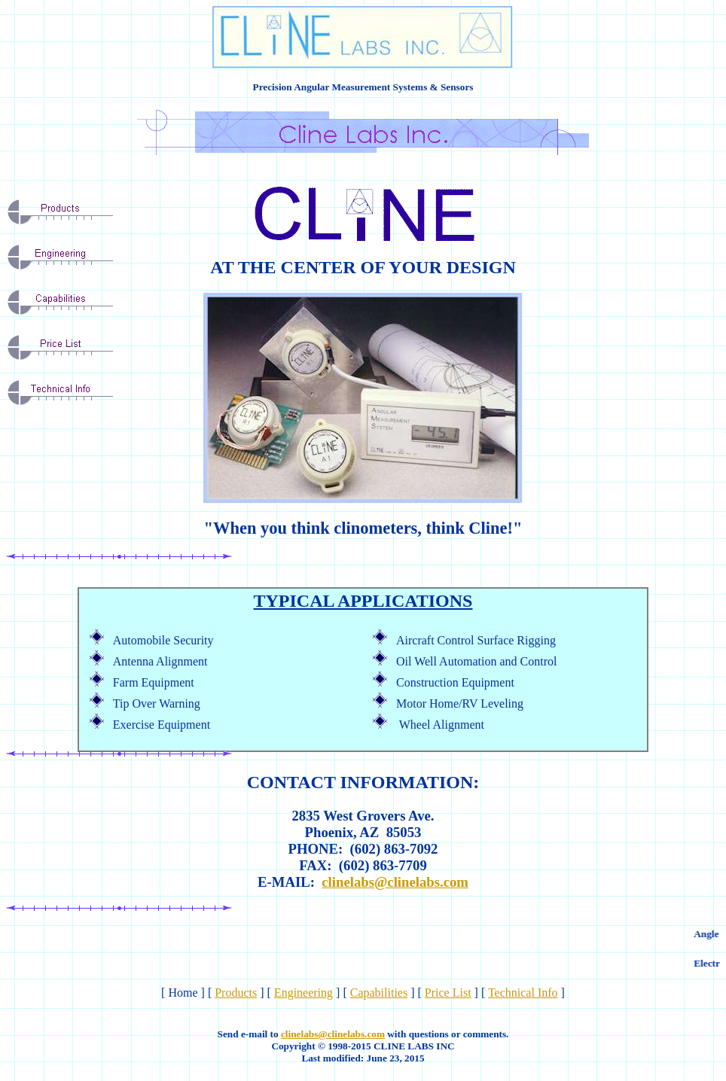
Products (236, 992)
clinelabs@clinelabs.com (395, 882)
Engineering (303, 992)
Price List (448, 992)
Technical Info (523, 992)
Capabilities (378, 992)
